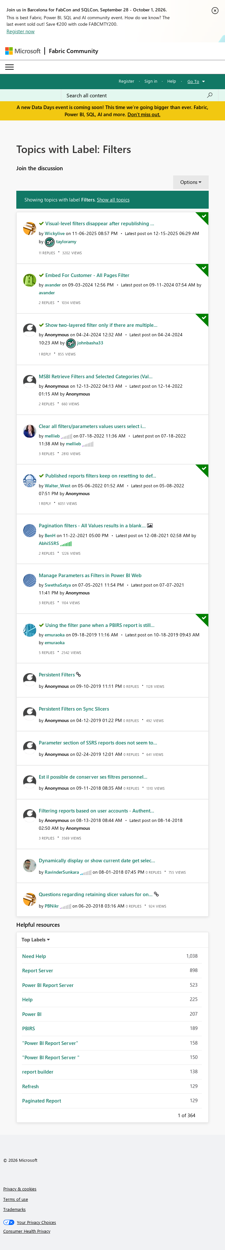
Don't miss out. (144, 114)
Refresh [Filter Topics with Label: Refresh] (30, 1086)
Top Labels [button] (34, 939)
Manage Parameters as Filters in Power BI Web (90, 575)
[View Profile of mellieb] (52, 435)
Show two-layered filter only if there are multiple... (101, 325)
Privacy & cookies (20, 1188)
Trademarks (14, 1209)
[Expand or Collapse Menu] (9, 67)
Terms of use (15, 1199)
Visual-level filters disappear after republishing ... (99, 223)
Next (203, 1114)
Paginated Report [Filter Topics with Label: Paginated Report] (41, 1100)
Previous (170, 1114)
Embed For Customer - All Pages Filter (87, 275)
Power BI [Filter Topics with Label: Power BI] (31, 1014)
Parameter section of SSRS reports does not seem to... (98, 742)
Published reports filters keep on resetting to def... (100, 475)
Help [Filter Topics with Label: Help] (27, 999)
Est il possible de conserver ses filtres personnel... (93, 776)
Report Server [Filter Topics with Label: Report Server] (37, 970)
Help (171, 81)
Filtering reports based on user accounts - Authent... (96, 810)
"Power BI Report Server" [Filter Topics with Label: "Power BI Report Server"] (50, 1043)
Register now (21, 31)
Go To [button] (193, 81)
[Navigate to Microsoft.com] (22, 51)
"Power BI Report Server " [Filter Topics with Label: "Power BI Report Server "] (51, 1057)
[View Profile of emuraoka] (55, 634)
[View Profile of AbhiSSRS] (49, 543)
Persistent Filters (57, 674)
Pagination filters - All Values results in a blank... (93, 525)
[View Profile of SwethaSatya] (58, 585)
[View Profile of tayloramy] (66, 241)
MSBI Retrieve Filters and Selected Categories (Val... (96, 376)
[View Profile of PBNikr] (52, 906)
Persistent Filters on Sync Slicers (74, 708)
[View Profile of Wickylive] (55, 233)
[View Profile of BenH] (50, 535)
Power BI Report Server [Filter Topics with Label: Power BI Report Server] (48, 985)
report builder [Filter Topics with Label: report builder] (37, 1071)
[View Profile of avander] (53, 284)
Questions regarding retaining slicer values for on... (96, 894)
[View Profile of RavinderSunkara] (62, 872)
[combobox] (139, 95)
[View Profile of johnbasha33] (90, 342)
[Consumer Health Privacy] (112, 1231)
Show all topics (113, 199)
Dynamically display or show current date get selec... (97, 860)
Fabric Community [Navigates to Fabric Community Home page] (73, 51)
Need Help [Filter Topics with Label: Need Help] (34, 956)
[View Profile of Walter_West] (57, 485)
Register (126, 81)
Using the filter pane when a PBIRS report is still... (100, 625)
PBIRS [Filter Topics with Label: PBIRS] (28, 1028)
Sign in (150, 81)
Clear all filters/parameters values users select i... (92, 426)
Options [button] (188, 182)
